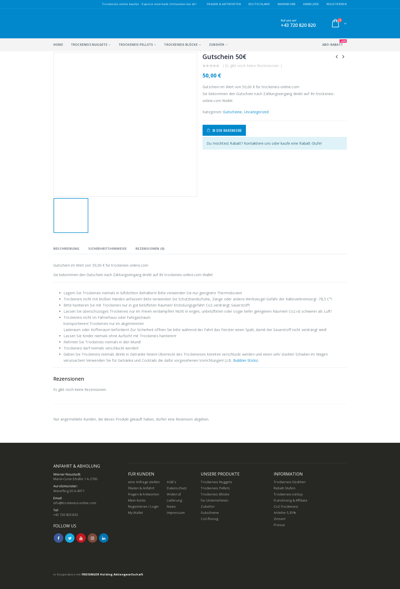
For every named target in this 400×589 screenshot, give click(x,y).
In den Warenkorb (227, 130)
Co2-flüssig (209, 519)
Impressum (176, 513)
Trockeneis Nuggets (89, 44)
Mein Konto (137, 500)
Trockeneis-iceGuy (288, 494)
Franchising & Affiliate (290, 500)
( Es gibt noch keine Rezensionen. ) (252, 65)
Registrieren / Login (143, 506)
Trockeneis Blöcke (180, 44)
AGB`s (171, 482)
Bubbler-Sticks (245, 360)
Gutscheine (232, 111)
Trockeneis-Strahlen (290, 482)
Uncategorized (256, 111)
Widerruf (174, 494)
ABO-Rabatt (334, 43)
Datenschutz (177, 488)
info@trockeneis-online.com (75, 503)
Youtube (81, 538)
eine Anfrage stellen (144, 482)
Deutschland (259, 4)
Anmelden (311, 4)
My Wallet (135, 513)
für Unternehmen (214, 500)
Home (58, 44)
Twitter (69, 538)
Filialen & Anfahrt (141, 488)
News (171, 506)
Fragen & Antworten (224, 4)
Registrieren (337, 4)
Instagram (92, 538)
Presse (279, 525)
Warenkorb (286, 4)
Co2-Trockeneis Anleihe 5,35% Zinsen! (286, 512)
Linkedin (103, 538)
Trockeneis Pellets (136, 44)
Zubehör (216, 44)
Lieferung (174, 500)
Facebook (58, 538)
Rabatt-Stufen (284, 488)
